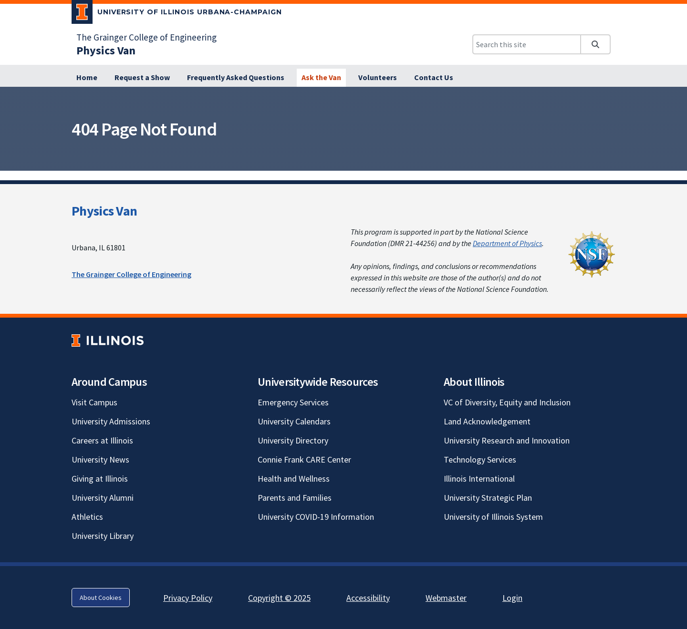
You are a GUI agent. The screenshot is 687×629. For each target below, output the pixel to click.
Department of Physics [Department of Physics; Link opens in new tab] (507, 243)
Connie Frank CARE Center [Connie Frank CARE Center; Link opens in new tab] (304, 459)
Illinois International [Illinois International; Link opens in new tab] (479, 478)
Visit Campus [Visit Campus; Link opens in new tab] (94, 402)
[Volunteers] (378, 78)
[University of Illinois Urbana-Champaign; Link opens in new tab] (177, 14)
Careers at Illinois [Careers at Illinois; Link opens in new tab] (102, 440)
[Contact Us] (433, 78)
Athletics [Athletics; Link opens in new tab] (87, 516)
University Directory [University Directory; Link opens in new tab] (293, 440)
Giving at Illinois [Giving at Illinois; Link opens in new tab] (100, 478)
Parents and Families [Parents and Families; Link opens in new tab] (295, 497)
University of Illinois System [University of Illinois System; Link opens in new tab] (493, 516)
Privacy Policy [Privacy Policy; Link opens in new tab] (187, 597)
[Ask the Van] (321, 78)
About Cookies (101, 597)
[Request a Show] (142, 78)
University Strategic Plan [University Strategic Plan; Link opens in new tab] (488, 497)
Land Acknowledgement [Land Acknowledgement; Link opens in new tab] (487, 421)
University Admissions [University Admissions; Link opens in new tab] (111, 421)
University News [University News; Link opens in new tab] (100, 459)
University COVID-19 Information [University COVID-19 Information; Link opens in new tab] (316, 516)
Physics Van (104, 210)
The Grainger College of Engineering (131, 274)
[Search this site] (526, 44)
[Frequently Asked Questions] (235, 78)
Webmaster (446, 597)
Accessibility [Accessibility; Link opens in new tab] (368, 597)
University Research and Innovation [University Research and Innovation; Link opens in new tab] (507, 440)
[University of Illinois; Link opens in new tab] (108, 340)
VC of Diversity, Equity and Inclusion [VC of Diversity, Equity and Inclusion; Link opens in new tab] (507, 402)
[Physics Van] (105, 50)
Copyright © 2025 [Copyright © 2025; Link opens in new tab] (279, 597)
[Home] (87, 78)
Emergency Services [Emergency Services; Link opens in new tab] (293, 402)
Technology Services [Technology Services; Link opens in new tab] (480, 459)
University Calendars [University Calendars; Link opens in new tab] (294, 421)
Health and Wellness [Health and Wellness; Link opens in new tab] (294, 478)
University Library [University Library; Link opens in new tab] (103, 535)
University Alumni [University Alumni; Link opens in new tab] (103, 497)
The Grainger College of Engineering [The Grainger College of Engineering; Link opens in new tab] (146, 37)
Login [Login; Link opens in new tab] (512, 597)
